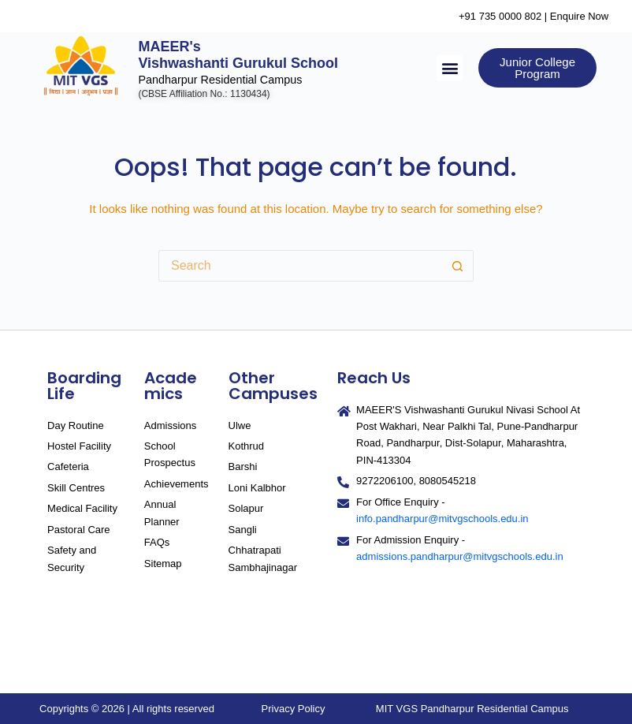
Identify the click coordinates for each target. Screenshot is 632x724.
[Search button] (458, 266)
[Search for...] (300, 266)
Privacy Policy (293, 709)
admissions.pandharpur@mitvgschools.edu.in (459, 556)
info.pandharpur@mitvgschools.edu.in (442, 518)
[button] (450, 68)
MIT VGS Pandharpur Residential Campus (472, 709)
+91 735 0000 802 (500, 16)
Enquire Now (579, 16)
